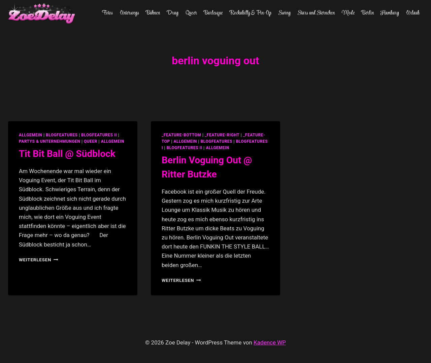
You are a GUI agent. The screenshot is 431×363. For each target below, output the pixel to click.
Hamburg (389, 13)
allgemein (30, 135)
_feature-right (222, 135)
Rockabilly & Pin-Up (250, 13)
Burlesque (213, 13)
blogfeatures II (99, 135)
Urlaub (413, 13)
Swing (284, 13)
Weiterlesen (38, 259)
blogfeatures (61, 135)
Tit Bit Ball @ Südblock (67, 153)
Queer (191, 13)
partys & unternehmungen (49, 141)
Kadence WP (270, 342)
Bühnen (153, 13)
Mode (348, 13)
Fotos (107, 13)
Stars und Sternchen (316, 13)
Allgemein (113, 141)
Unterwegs (129, 13)
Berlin (367, 13)
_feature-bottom (181, 135)
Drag (172, 13)
